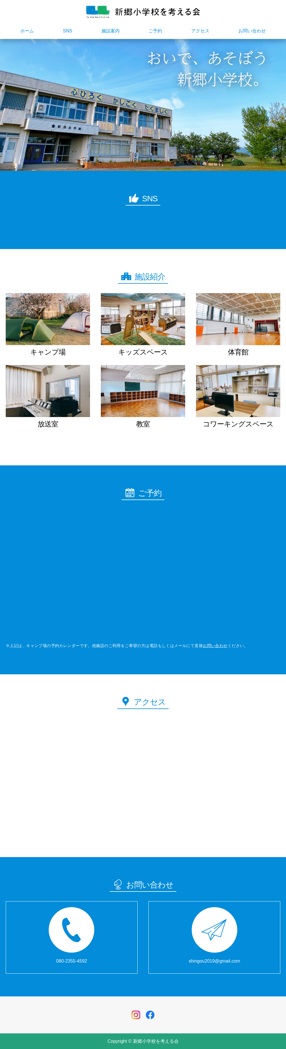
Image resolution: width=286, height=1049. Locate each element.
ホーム (27, 30)
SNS (67, 30)
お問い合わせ (252, 30)
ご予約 (155, 30)
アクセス (200, 30)
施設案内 (110, 30)
